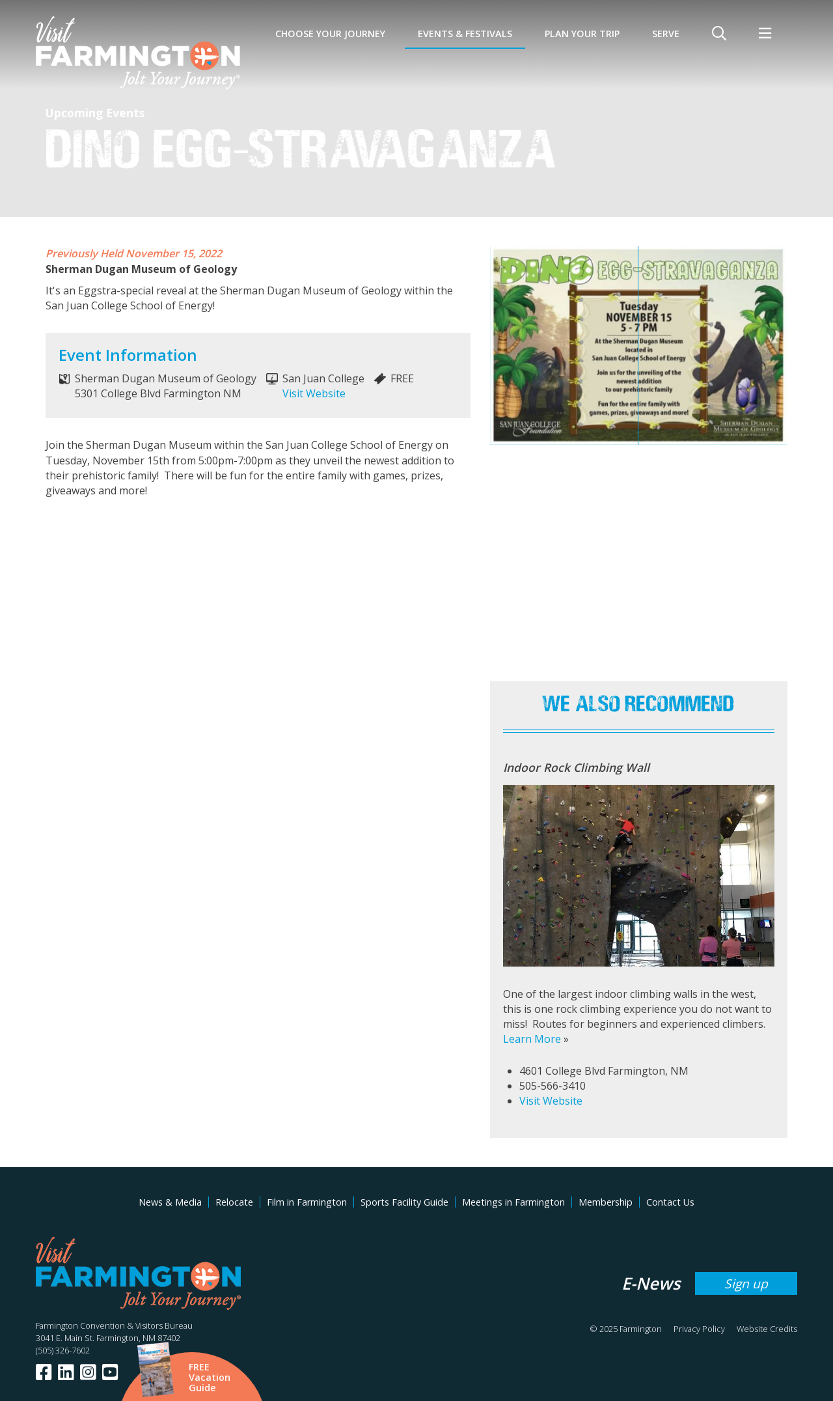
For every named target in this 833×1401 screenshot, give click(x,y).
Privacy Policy (699, 1329)
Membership (606, 1202)
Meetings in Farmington (513, 1202)
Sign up (746, 1283)
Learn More (532, 1039)
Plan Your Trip (582, 33)
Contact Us (670, 1202)
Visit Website (314, 393)
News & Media (170, 1202)
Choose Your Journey (330, 33)
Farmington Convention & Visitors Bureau (114, 1325)
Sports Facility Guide (404, 1202)
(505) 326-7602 (63, 1350)
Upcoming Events (95, 112)
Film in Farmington (307, 1202)
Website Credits (767, 1329)
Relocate (234, 1202)
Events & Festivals (465, 33)
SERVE (665, 33)
